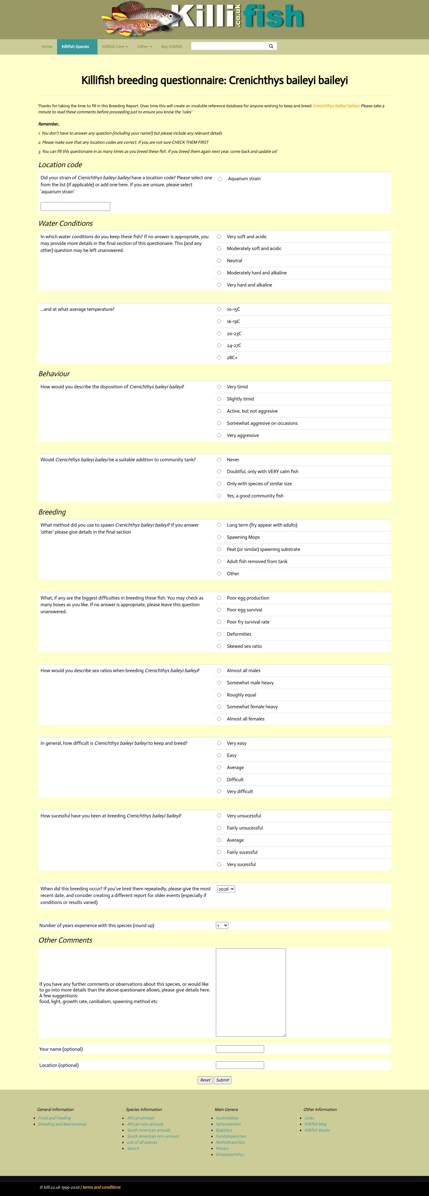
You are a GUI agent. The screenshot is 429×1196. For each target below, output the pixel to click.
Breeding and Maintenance (62, 1124)
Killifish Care (115, 46)
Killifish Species (79, 48)
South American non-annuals (153, 1136)
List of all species (142, 1142)
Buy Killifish (171, 46)
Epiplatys (224, 1130)
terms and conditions (101, 1187)
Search (133, 1148)
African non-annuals (145, 1124)
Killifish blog (315, 1124)
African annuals (141, 1118)
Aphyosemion (228, 1124)
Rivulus (222, 1148)
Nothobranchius (230, 1142)
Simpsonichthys (230, 1154)
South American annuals (148, 1130)
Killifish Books (317, 1130)
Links (309, 1118)
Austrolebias (227, 1118)
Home (47, 46)
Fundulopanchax (231, 1136)
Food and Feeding (54, 1118)
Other (144, 46)
